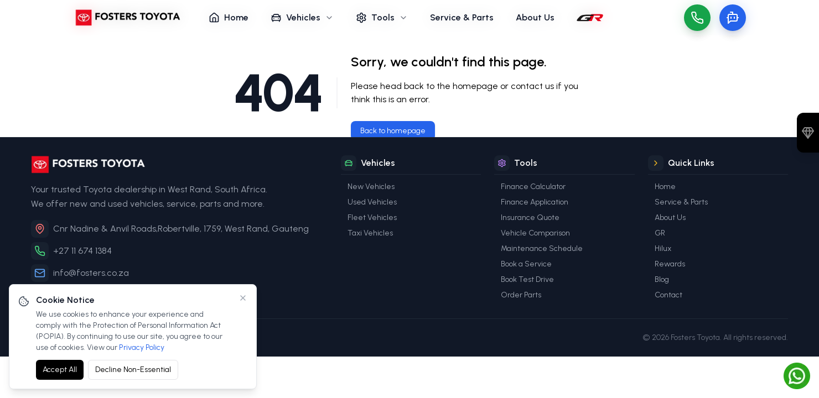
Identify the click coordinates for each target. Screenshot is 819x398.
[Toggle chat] (732, 17)
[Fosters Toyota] (177, 164)
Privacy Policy (141, 347)
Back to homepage (393, 130)
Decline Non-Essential (133, 369)
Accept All (60, 369)
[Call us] (697, 17)
